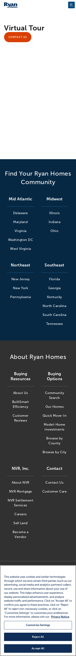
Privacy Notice (60, 616)
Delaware (20, 213)
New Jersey (20, 279)
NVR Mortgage (20, 491)
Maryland (20, 222)
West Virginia (20, 248)
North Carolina (54, 306)
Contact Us (18, 37)
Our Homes (54, 406)
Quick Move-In (55, 415)
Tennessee (54, 323)
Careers (20, 514)
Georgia (54, 288)
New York (20, 288)
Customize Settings (38, 625)
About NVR (20, 482)
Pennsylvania (20, 297)
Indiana (55, 222)
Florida (54, 279)
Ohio (54, 231)
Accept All (38, 648)
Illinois (54, 213)
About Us (20, 393)
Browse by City (54, 452)
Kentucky (54, 297)
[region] (38, 610)
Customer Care (54, 491)
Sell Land (20, 523)
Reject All (38, 636)
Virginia (21, 231)
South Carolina (54, 315)
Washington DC (20, 240)
